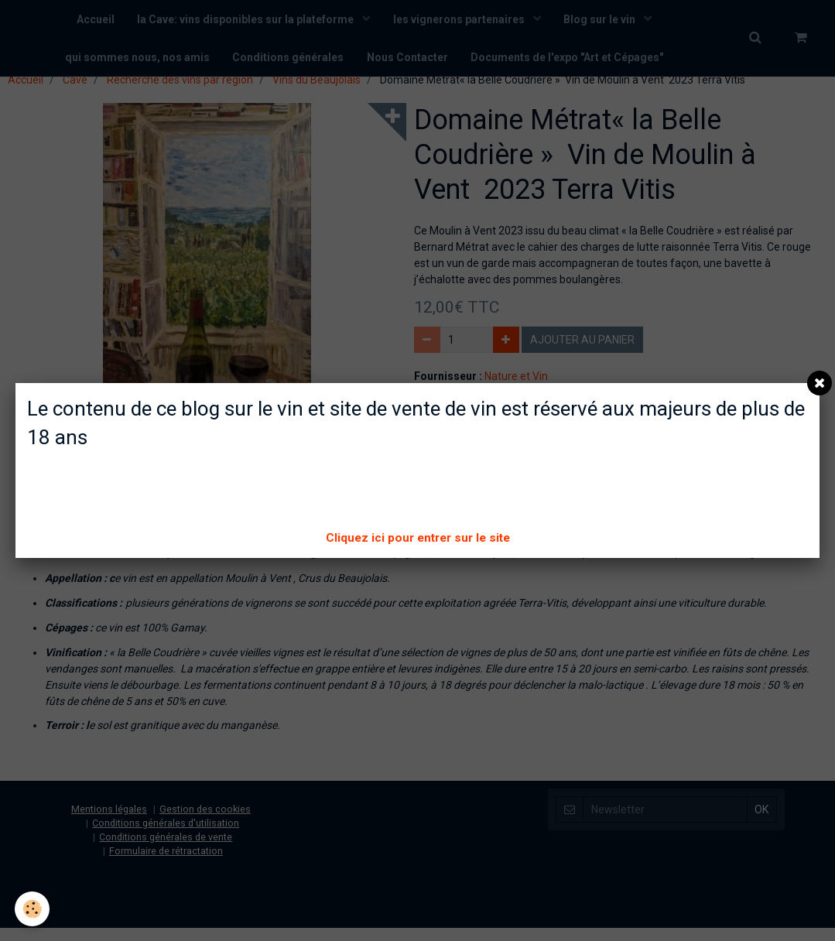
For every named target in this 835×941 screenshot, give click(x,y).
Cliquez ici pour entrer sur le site (418, 538)
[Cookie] (32, 908)
